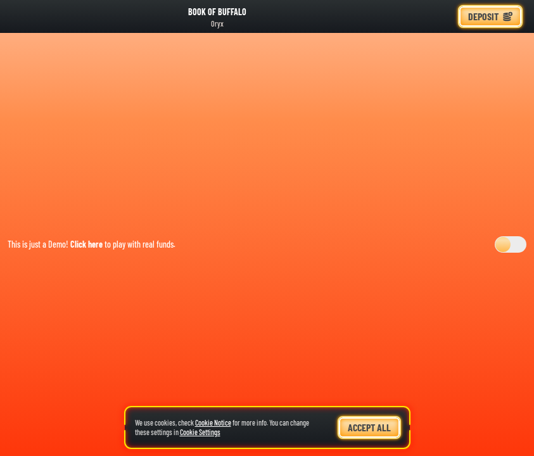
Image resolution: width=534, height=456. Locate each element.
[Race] (442, 16)
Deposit (490, 16)
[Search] (415, 16)
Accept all (369, 427)
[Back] (19, 16)
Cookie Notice (213, 422)
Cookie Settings (200, 432)
